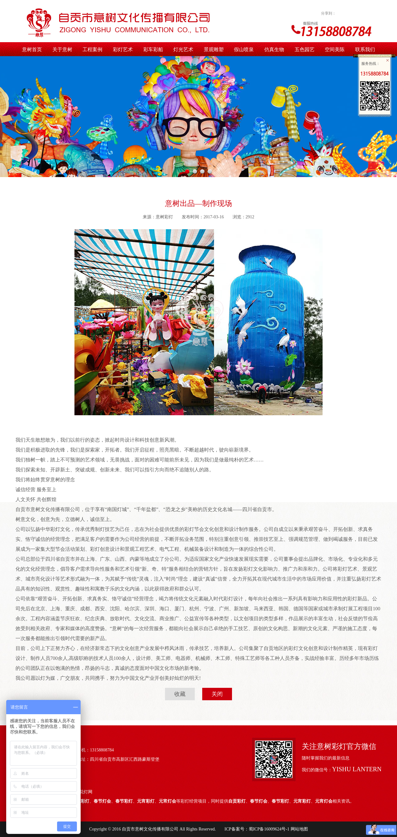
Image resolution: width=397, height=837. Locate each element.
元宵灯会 (167, 801)
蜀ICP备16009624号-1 (269, 829)
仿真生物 (274, 49)
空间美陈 (335, 49)
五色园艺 (304, 49)
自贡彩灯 (237, 801)
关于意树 (62, 49)
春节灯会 (102, 801)
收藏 (179, 694)
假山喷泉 (244, 49)
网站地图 (298, 829)
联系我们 (365, 49)
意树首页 (32, 49)
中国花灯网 (81, 792)
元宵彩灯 (145, 801)
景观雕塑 (214, 49)
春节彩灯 (124, 801)
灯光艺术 (183, 49)
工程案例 (92, 49)
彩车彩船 (153, 49)
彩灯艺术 (123, 49)
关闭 (217, 694)
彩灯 (85, 801)
